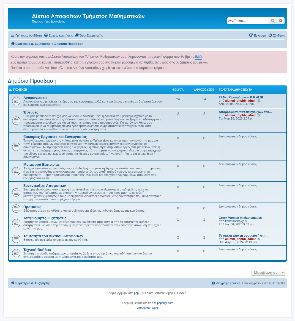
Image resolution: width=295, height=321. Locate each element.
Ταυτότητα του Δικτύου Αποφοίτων (53, 236)
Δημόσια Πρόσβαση (32, 81)
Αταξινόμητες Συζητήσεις (44, 218)
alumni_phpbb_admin (240, 100)
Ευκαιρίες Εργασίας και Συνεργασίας (55, 137)
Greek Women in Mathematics (240, 217)
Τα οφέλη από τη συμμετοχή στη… (244, 235)
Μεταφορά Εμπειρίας (41, 164)
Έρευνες (30, 112)
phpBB (138, 293)
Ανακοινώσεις (35, 98)
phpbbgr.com (165, 303)
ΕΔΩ (198, 57)
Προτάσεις (32, 207)
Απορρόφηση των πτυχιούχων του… (245, 112)
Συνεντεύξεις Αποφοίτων (44, 186)
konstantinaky (234, 221)
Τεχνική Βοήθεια (37, 250)
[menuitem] (58, 35)
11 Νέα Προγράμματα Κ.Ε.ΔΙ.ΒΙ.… (243, 97)
